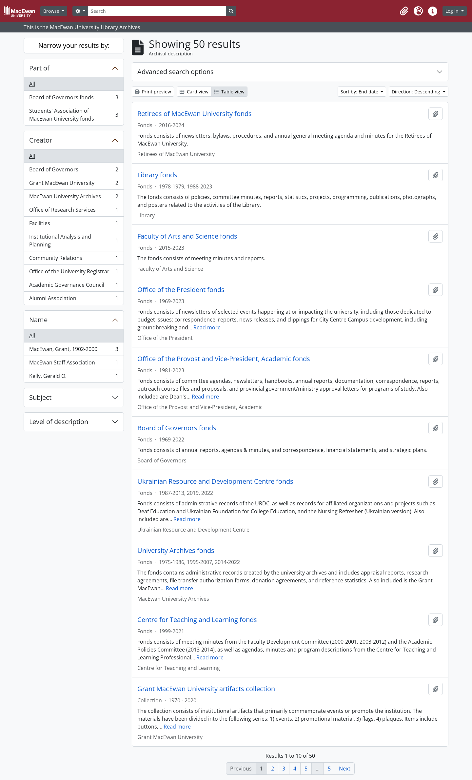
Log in (452, 11)
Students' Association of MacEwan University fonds (73, 114)
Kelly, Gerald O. (73, 377)
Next (344, 768)
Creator (40, 140)
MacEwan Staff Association (73, 364)
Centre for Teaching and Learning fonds (197, 620)
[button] (404, 11)
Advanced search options (175, 71)
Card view (194, 91)
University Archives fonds (175, 551)
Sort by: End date (360, 91)
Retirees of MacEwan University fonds (194, 114)
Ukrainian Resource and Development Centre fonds (215, 481)
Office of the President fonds (181, 290)
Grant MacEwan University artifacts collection (206, 689)
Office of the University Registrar (73, 272)
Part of (39, 68)
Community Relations (73, 259)
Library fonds (157, 175)
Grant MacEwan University (73, 184)
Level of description (58, 421)
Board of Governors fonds (73, 98)
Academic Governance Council (73, 286)
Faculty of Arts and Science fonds (187, 236)
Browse (52, 11)
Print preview (153, 91)
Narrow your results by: (73, 45)
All (32, 84)
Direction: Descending (417, 91)
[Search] (157, 11)
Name (38, 319)
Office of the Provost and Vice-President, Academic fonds (223, 359)
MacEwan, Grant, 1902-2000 (73, 350)
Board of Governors (73, 171)
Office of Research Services (73, 211)
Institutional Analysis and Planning (73, 240)
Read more (207, 327)
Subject (40, 397)
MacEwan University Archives (73, 197)
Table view (229, 91)
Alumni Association (73, 299)
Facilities (73, 224)
